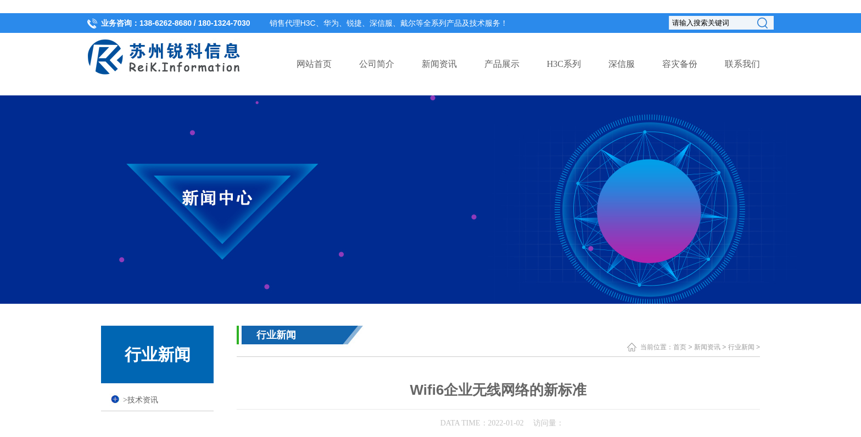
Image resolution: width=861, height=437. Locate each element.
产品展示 (501, 64)
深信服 (621, 64)
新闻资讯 (439, 64)
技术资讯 (140, 400)
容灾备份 (679, 64)
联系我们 (742, 64)
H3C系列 (564, 64)
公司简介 (376, 64)
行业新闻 (741, 347)
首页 (679, 347)
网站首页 (314, 64)
